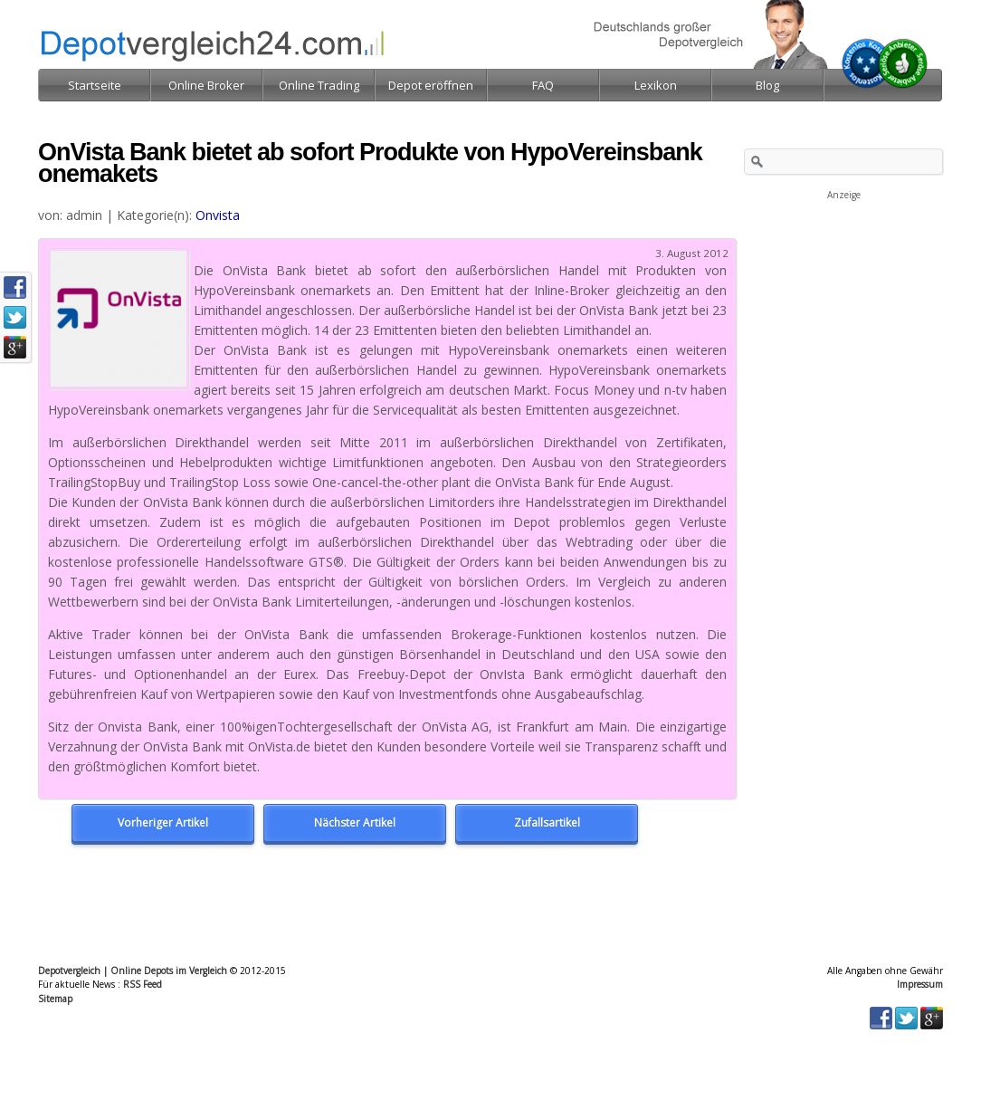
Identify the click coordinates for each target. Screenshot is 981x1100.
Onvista (217, 215)
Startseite (94, 85)
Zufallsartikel (547, 822)
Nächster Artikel (354, 822)
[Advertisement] (843, 293)
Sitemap (55, 998)
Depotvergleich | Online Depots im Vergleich (132, 970)
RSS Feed (142, 984)
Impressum (920, 984)
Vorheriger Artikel (163, 822)
